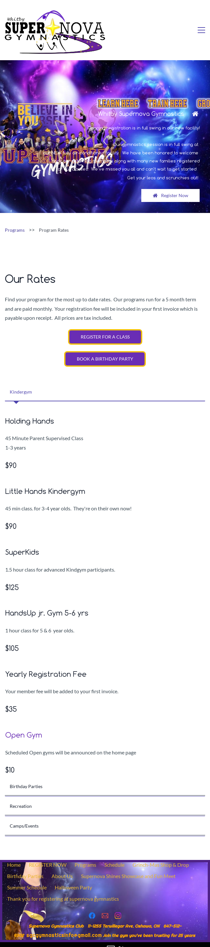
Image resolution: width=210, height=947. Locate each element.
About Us (62, 866)
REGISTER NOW (47, 855)
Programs (15, 220)
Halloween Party (73, 878)
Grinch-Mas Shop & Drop (161, 855)
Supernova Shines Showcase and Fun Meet (128, 866)
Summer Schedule (27, 878)
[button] (105, 382)
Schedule (114, 855)
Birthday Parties (25, 866)
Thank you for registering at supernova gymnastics (63, 889)
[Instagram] (118, 906)
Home (14, 855)
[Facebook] (92, 906)
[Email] (105, 906)
